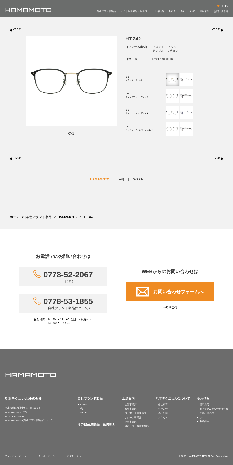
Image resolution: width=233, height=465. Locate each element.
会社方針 (163, 408)
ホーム (15, 217)
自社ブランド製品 (106, 11)
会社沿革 (163, 413)
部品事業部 (131, 408)
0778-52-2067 (68, 276)
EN (226, 6)
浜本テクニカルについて (181, 11)
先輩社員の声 (207, 413)
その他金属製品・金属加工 (134, 11)
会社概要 (163, 404)
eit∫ (121, 179)
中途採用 (204, 421)
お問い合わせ (221, 11)
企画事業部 (131, 421)
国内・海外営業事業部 (137, 426)
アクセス (163, 417)
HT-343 (215, 29)
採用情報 (204, 11)
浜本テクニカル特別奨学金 (214, 408)
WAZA (138, 179)
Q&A (202, 417)
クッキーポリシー (48, 456)
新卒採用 (204, 404)
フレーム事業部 (133, 417)
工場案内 (159, 11)
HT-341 (17, 29)
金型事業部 (131, 404)
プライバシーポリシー (17, 456)
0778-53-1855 (68, 303)
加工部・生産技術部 (135, 413)
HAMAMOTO (99, 179)
